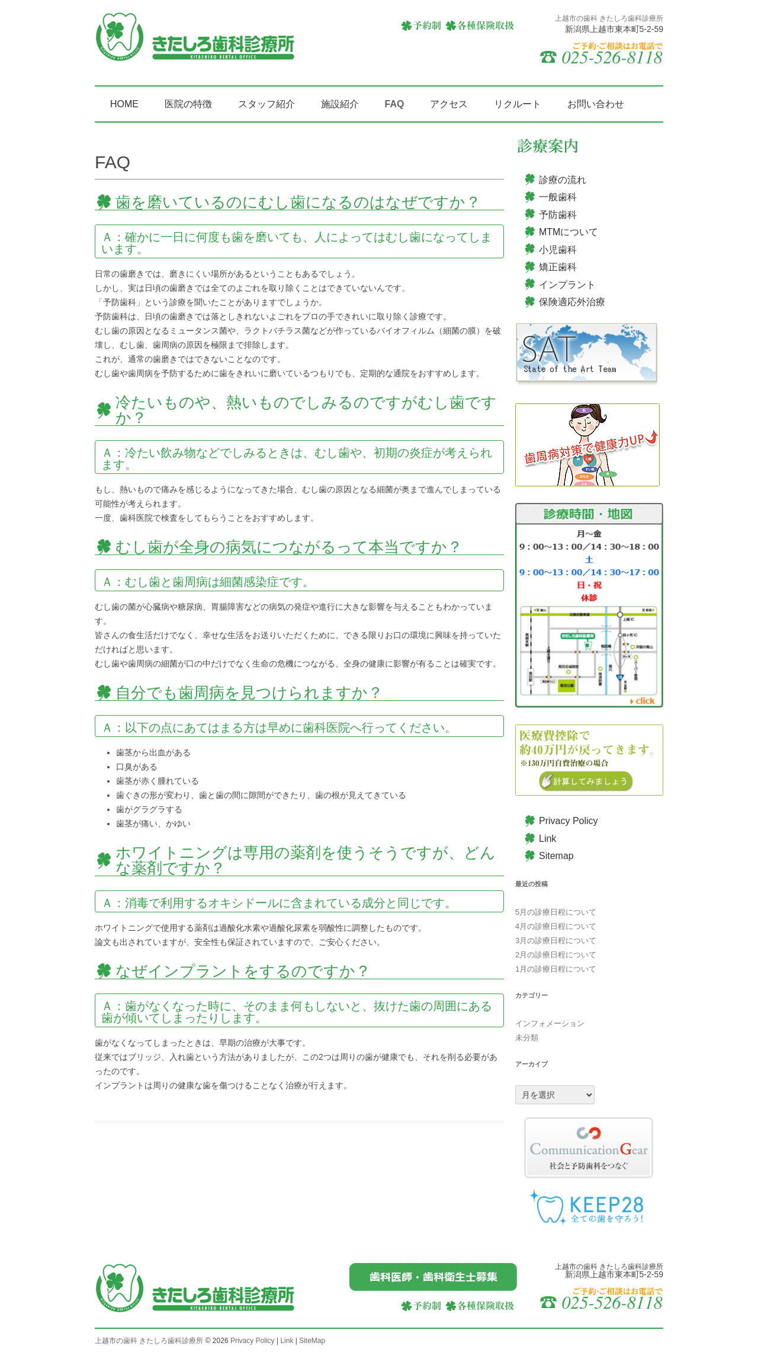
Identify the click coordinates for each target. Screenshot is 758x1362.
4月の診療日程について (555, 926)
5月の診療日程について (555, 912)
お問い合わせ (595, 104)
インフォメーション (549, 1023)
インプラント (567, 285)
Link (547, 839)
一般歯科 (558, 197)
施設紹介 (340, 104)
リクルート (517, 104)
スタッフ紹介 (266, 104)
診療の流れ (562, 180)
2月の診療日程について (555, 954)
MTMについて (568, 232)
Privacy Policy (568, 821)
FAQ (394, 104)
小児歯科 (558, 250)
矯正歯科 (558, 267)
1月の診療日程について (555, 968)
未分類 (526, 1037)
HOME (124, 104)
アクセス (449, 104)
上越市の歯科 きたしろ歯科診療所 (149, 1341)
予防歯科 (558, 215)
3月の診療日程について (555, 940)
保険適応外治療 (572, 302)
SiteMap (312, 1341)
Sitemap (556, 856)
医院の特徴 (188, 104)
